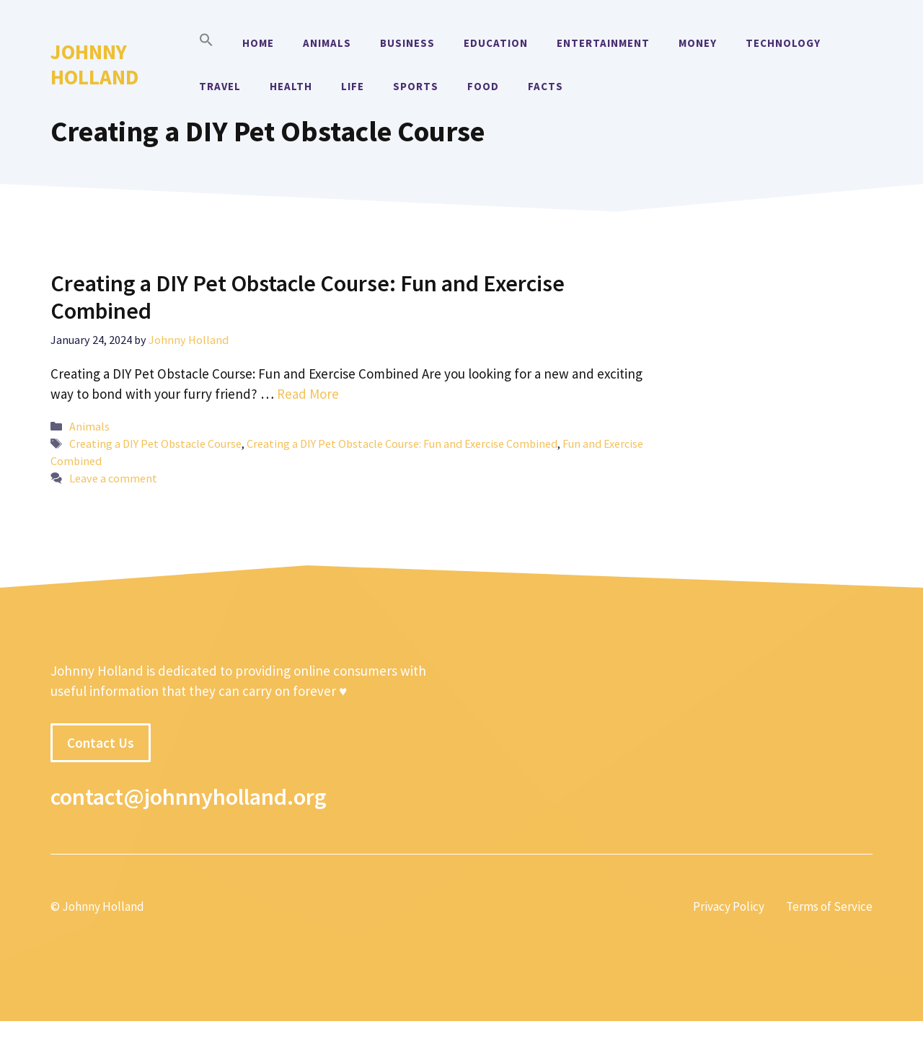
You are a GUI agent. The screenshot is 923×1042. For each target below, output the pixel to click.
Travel (220, 86)
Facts (545, 86)
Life (352, 86)
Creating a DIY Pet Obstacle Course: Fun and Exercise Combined (307, 297)
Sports (415, 86)
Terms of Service (829, 906)
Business (407, 43)
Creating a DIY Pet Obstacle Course (155, 443)
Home (258, 43)
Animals (327, 43)
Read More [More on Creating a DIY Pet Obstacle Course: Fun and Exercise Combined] (308, 393)
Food (483, 86)
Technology (783, 43)
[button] (206, 43)
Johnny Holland (94, 64)
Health (291, 86)
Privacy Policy (728, 906)
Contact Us (100, 742)
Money (698, 43)
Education (496, 43)
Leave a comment (113, 478)
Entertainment (603, 43)
